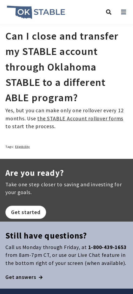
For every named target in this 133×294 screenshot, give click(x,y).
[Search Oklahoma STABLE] (108, 12)
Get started (25, 212)
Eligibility (22, 147)
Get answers (24, 277)
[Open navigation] (124, 12)
